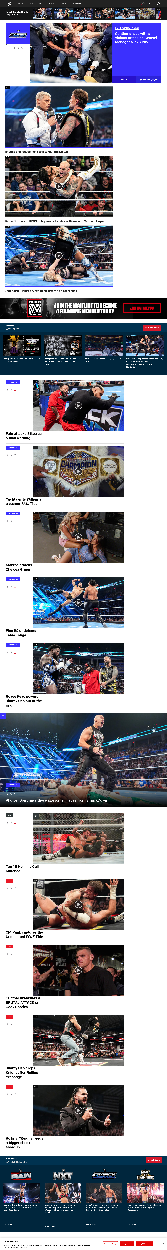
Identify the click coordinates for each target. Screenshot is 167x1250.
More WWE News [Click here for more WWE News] (152, 146)
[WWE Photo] (83, 415)
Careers (8, 1230)
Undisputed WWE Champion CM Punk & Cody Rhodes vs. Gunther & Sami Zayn (60, 180)
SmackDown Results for (127, 28)
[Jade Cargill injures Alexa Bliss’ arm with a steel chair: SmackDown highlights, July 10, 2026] (125, 13)
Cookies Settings (110, 1244)
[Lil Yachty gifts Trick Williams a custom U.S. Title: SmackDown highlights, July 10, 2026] (145, 13)
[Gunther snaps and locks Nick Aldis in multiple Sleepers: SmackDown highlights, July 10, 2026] (42, 13)
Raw (9, 504)
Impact (8, 1235)
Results (124, 65)
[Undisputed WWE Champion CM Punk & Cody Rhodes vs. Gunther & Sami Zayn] (63, 164)
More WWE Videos (152, 1142)
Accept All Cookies (144, 1244)
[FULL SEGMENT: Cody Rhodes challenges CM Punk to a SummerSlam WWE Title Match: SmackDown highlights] (63, 13)
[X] (18, 48)
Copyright (44, 1230)
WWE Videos (29, 1230)
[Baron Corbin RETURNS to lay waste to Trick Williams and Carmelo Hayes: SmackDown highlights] (104, 13)
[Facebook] (14, 48)
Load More (64, 1200)
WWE (9, 470)
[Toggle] (22, 48)
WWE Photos (29, 1235)
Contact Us (72, 1225)
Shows (20, 3)
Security (71, 1230)
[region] (83, 1244)
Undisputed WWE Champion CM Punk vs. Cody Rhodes (19, 178)
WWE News (29, 1225)
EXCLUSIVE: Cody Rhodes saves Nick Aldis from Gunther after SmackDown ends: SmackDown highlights (142, 181)
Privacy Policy (46, 1225)
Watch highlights (150, 65)
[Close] (163, 1243)
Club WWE (77, 3)
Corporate (9, 1225)
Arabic (87, 1225)
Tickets (51, 3)
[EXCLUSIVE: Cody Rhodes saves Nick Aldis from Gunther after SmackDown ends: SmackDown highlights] (83, 13)
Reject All (127, 1244)
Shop (63, 3)
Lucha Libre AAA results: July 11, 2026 (99, 178)
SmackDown (13, 201)
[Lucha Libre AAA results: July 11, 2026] (104, 164)
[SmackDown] (13, 439)
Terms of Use (46, 1235)
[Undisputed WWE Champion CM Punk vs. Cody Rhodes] (22, 164)
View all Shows (154, 642)
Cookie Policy (73, 1235)
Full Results (8, 707)
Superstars (36, 3)
